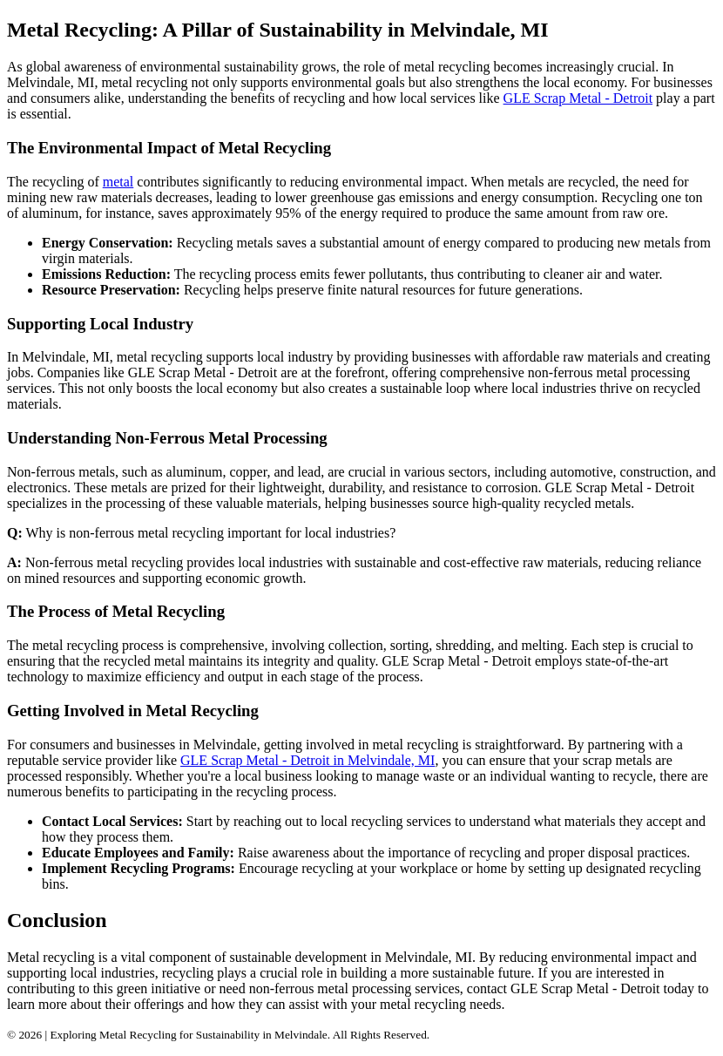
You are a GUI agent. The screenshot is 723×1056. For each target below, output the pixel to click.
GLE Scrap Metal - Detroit (578, 98)
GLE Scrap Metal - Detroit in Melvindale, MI (307, 760)
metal (118, 181)
